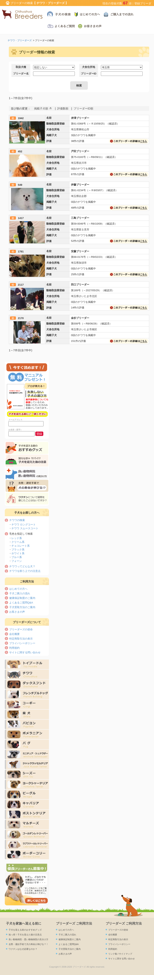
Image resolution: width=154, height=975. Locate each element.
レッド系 (16, 538)
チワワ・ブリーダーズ (20, 40)
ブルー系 (16, 557)
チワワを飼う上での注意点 (25, 570)
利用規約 (14, 647)
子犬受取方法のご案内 (22, 607)
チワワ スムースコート (24, 528)
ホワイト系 (17, 553)
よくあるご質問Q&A (21, 602)
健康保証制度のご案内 (22, 597)
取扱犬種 (21, 66)
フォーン (16, 560)
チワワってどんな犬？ (22, 566)
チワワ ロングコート (23, 524)
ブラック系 (17, 549)
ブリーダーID (88, 73)
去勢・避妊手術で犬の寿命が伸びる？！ (28, 944)
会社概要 (14, 634)
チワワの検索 (17, 520)
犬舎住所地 (88, 66)
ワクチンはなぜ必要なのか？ (23, 949)
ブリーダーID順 (83, 108)
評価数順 (62, 108)
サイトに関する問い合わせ (25, 652)
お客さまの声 (17, 611)
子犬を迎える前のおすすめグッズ (25, 930)
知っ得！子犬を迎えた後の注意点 (25, 934)
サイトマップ (125, 954)
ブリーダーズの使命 (21, 629)
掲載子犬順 (41, 108)
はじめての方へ (18, 588)
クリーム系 (17, 541)
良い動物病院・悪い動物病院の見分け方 (28, 939)
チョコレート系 (20, 545)
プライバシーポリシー (22, 643)
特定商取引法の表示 (21, 638)
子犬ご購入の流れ (19, 593)
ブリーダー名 (21, 73)
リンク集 (112, 954)
